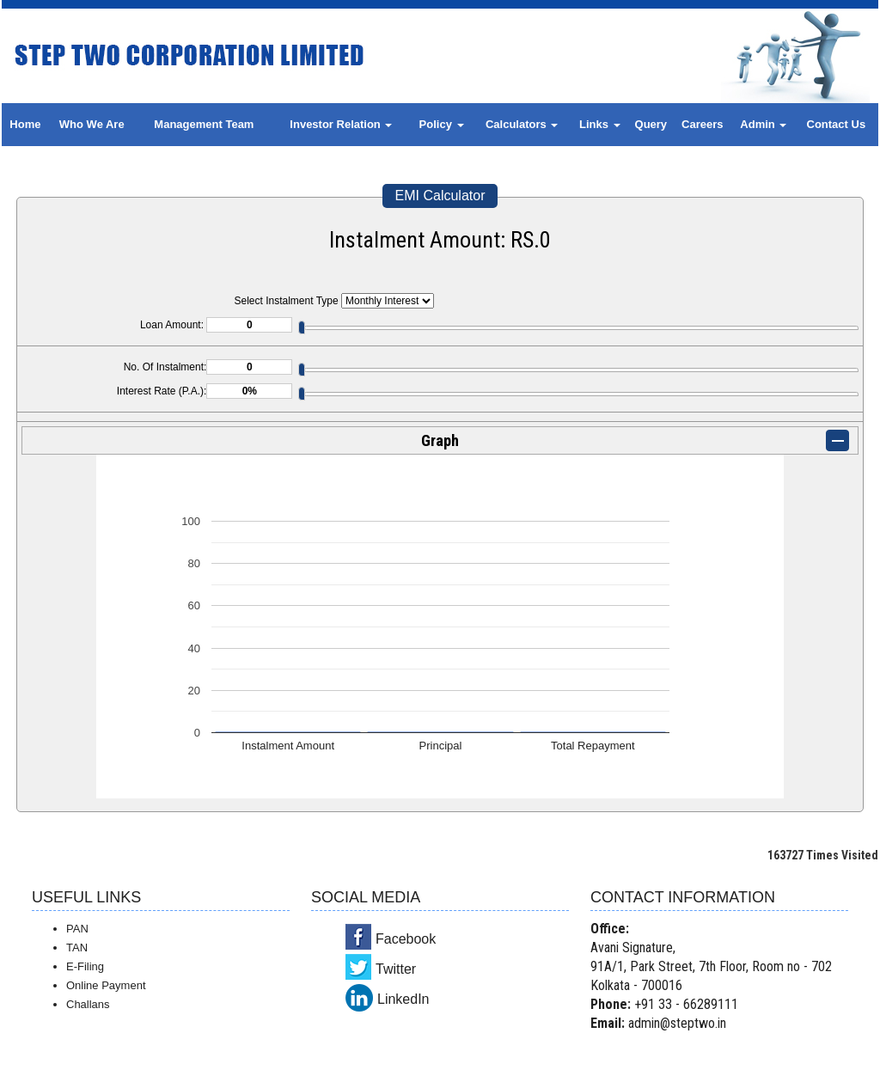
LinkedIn (403, 999)
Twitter (396, 969)
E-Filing (85, 966)
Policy (441, 124)
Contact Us (836, 124)
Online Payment (106, 985)
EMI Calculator (440, 195)
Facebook (406, 939)
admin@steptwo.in (677, 1023)
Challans (88, 1004)
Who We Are (92, 124)
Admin (763, 124)
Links (599, 124)
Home (24, 124)
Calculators (522, 124)
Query (651, 124)
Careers (702, 124)
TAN (77, 947)
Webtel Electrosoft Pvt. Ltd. (792, 1057)
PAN (77, 928)
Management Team (204, 124)
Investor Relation (341, 124)
